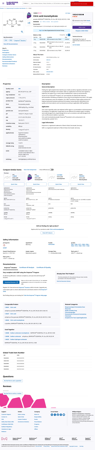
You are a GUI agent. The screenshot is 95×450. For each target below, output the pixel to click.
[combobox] (51, 3)
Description (5, 52)
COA (5, 40)
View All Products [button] (47, 233)
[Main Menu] (3, 3)
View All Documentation (11, 44)
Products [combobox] (25, 3)
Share (68, 13)
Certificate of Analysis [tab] (26, 267)
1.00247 (7, 314)
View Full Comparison (30, 169)
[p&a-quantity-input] (82, 23)
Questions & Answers (8, 63)
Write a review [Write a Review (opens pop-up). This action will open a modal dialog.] (46, 21)
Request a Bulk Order (82, 30)
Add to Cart (82, 27)
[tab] (3, 8)
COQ (10, 40)
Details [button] (88, 20)
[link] (8, 414)
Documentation (7, 59)
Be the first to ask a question (12, 381)
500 (19, 88)
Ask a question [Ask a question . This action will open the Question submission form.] (54, 21)
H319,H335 (51, 244)
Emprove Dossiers (20, 40)
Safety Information (8, 57)
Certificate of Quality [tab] (44, 267)
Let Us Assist (76, 45)
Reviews (4, 66)
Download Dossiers (11, 282)
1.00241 (7, 307)
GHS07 (5, 248)
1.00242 (7, 320)
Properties (5, 50)
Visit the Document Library (63, 281)
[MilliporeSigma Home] (12, 3)
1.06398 (7, 336)
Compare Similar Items (9, 55)
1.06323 (7, 339)
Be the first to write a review (13, 394)
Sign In (41, 30)
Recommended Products (9, 61)
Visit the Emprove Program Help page (35, 295)
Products (2, 8)
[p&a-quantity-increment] (90, 24)
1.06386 (7, 333)
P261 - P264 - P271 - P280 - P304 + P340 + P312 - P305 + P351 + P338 (80, 245)
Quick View (14, 184)
